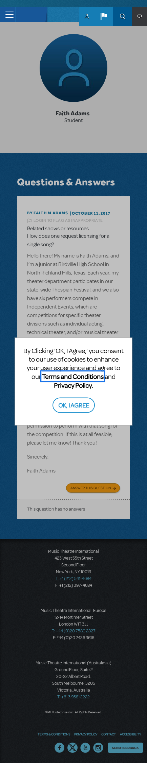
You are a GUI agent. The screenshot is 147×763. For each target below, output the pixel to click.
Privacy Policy (73, 385)
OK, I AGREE (73, 405)
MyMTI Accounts (86, 16)
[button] (103, 16)
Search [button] (122, 16)
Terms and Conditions (73, 376)
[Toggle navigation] (7, 14)
